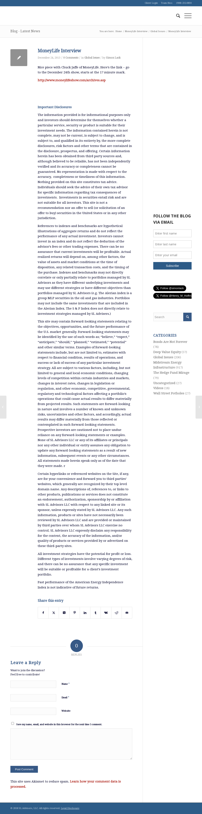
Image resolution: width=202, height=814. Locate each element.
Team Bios (166, 3)
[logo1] (41, 15)
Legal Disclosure (70, 808)
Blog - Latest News (25, 31)
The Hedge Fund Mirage (171, 373)
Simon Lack (113, 57)
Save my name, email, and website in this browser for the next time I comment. (59, 724)
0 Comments (70, 57)
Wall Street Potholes (168, 393)
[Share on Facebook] (43, 612)
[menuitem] (176, 15)
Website (65, 711)
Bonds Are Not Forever (170, 342)
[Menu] (186, 15)
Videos (158, 388)
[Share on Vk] (106, 612)
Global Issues (92, 57)
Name (65, 683)
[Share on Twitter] (54, 612)
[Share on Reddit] (116, 612)
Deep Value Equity (167, 352)
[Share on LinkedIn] (85, 612)
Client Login (151, 3)
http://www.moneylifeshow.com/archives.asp (72, 80)
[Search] (176, 15)
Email (65, 697)
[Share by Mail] (127, 612)
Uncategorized (164, 383)
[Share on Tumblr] (95, 612)
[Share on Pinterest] (75, 612)
